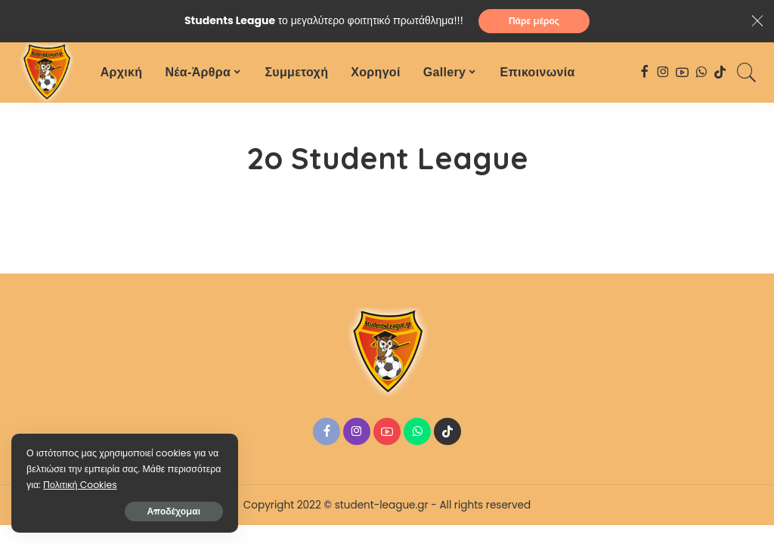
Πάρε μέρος (534, 20)
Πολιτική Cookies (80, 484)
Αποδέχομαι (174, 511)
